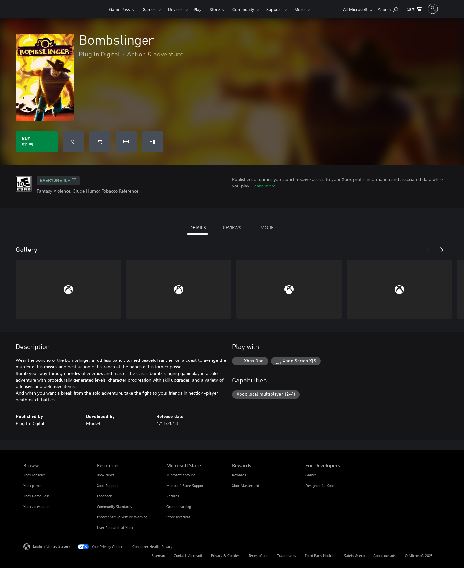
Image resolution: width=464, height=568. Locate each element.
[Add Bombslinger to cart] (99, 141)
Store (215, 9)
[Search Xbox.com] (370, 8)
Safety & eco (354, 555)
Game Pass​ (119, 9)
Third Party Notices (320, 555)
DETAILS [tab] (197, 227)
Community (243, 9)
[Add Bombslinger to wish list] (73, 141)
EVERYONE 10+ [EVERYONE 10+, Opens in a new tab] (58, 180)
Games (149, 9)
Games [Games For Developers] (311, 475)
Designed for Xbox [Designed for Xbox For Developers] (319, 485)
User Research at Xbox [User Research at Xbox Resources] (115, 527)
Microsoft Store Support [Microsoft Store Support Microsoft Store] (185, 485)
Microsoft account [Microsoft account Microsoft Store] (180, 475)
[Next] (441, 249)
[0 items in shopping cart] (396, 8)
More (299, 9)
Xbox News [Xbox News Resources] (105, 475)
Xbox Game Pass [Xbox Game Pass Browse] (36, 496)
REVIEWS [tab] (232, 227)
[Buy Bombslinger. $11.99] (37, 141)
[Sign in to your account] (424, 9)
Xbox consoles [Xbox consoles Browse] (34, 475)
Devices (175, 9)
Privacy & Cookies (225, 555)
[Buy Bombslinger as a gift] (126, 141)
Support (274, 9)
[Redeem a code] (152, 141)
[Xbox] (89, 9)
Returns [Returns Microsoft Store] (172, 496)
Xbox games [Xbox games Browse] (32, 485)
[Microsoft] (45, 9)
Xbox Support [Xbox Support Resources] (107, 485)
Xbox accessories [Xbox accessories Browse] (36, 506)
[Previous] (428, 249)
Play (197, 9)
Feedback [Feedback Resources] (104, 496)
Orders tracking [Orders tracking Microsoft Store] (178, 506)
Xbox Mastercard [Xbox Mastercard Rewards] (245, 485)
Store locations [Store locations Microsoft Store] (178, 517)
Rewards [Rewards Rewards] (239, 475)
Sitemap (158, 555)
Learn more (263, 186)
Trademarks (286, 555)
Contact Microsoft (188, 555)
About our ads (384, 555)
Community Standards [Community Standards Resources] (114, 506)
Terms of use (258, 555)
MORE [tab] (266, 227)
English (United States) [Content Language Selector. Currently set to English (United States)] (51, 546)
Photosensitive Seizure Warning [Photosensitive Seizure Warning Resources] (122, 517)
